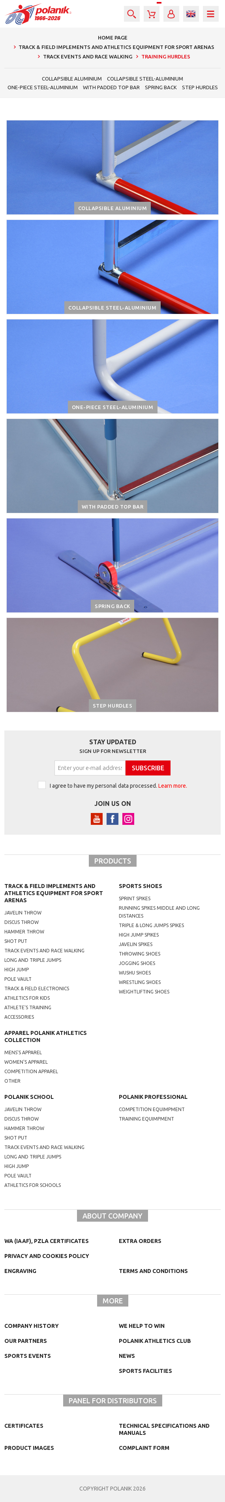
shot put (15, 1137)
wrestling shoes (140, 982)
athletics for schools (32, 1185)
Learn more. (172, 786)
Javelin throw (22, 912)
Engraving (20, 1271)
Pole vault (18, 979)
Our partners (25, 1341)
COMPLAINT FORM (144, 1448)
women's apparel (26, 1062)
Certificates (23, 1426)
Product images (29, 1448)
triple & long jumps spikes (151, 925)
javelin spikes (135, 944)
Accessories (19, 1016)
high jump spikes (139, 934)
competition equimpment (152, 1109)
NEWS (127, 1356)
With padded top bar (111, 87)
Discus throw (21, 922)
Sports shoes (140, 886)
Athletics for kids (27, 998)
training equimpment (146, 1118)
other (12, 1080)
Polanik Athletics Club (155, 1341)
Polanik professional (153, 1097)
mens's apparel (23, 1052)
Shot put (15, 941)
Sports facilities (145, 1371)
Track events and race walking (44, 950)
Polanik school (29, 1097)
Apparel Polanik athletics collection (45, 1036)
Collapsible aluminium (72, 78)
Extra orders (140, 1241)
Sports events (27, 1356)
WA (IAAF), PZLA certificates (46, 1241)
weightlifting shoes (144, 991)
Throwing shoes (139, 953)
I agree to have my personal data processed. (118, 786)
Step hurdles (200, 87)
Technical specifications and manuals (164, 1429)
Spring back (161, 87)
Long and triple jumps (32, 960)
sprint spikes (134, 898)
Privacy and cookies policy (46, 1256)
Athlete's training (27, 1007)
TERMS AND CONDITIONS (153, 1271)
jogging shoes (137, 963)
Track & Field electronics (36, 988)
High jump (16, 969)
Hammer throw (24, 931)
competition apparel (31, 1071)
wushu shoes (135, 972)
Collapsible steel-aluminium (145, 78)
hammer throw (24, 1128)
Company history (31, 1326)
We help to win (142, 1326)
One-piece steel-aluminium (43, 87)
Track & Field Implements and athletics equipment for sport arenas (53, 893)
